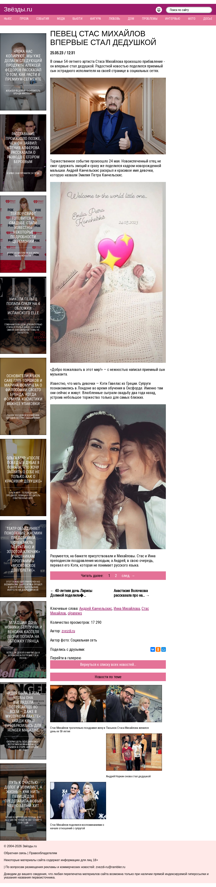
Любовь (114, 18)
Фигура (95, 18)
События (42, 18)
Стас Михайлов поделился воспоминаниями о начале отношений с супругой (77, 826)
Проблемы (149, 18)
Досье (207, 18)
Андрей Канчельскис (95, 608)
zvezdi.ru (68, 631)
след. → (128, 575)
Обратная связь (15, 853)
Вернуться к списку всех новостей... (108, 664)
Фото (191, 18)
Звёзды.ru (18, 9)
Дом (131, 18)
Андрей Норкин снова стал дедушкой (128, 776)
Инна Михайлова (127, 608)
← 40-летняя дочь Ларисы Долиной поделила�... (71, 593)
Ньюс (8, 18)
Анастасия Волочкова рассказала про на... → (132, 593)
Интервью (172, 18)
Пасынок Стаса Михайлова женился (127, 728)
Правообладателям (43, 853)
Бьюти (77, 18)
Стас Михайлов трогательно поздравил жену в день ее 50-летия (77, 729)
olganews (75, 613)
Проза (24, 18)
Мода (61, 18)
